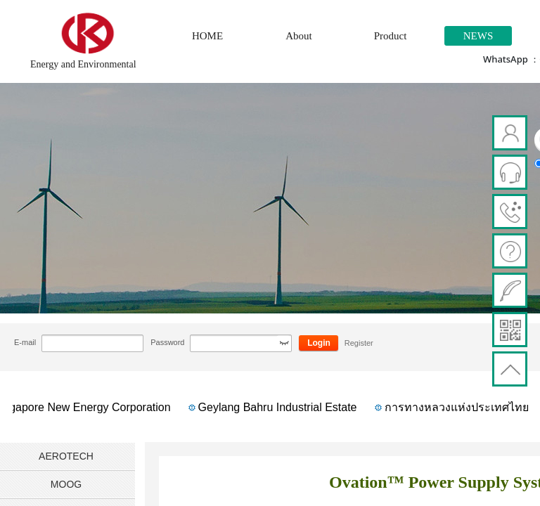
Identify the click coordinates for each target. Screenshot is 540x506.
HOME (207, 35)
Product (390, 35)
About (298, 35)
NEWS (478, 35)
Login (318, 343)
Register (359, 343)
